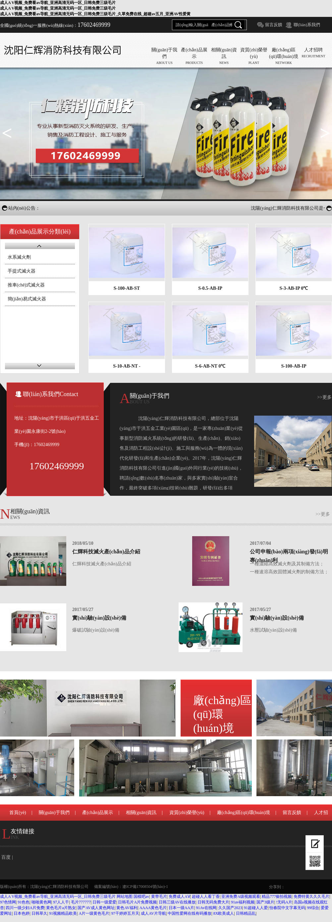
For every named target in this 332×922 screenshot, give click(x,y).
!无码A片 (284, 902)
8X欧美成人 (223, 913)
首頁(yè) (17, 812)
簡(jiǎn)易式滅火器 (27, 298)
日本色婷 (21, 913)
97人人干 (61, 902)
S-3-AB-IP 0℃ (294, 288)
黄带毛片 (159, 896)
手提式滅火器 (21, 271)
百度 (6, 857)
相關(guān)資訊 (141, 812)
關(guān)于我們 (54, 812)
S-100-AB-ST (127, 288)
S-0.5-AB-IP (210, 288)
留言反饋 (273, 24)
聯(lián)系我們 (307, 24)
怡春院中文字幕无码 (287, 907)
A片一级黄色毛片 (94, 913)
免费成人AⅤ (179, 896)
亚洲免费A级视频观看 (240, 896)
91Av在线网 (206, 907)
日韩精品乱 (246, 913)
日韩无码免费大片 (213, 902)
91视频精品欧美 (63, 913)
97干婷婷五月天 (125, 913)
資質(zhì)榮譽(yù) (186, 812)
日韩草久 (39, 913)
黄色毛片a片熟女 (61, 907)
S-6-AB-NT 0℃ (210, 366)
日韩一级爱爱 (104, 902)
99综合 (313, 907)
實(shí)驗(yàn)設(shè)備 (99, 618)
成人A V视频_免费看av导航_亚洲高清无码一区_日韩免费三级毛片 (58, 896)
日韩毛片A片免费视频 (137, 902)
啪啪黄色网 (41, 902)
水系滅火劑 (19, 257)
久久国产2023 (230, 907)
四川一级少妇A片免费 (25, 907)
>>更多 (324, 397)
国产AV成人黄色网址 (96, 907)
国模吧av (141, 896)
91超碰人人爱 (256, 907)
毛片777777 (81, 902)
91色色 (23, 902)
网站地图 (125, 896)
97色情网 (8, 902)
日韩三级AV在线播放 (177, 902)
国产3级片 (265, 902)
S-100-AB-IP (293, 366)
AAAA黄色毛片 (153, 907)
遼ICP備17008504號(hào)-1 (145, 886)
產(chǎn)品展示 (97, 812)
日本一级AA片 (181, 907)
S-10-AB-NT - (126, 366)
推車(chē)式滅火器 (26, 284)
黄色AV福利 (127, 907)
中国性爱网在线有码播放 (189, 913)
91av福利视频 (242, 902)
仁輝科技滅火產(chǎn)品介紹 (106, 551)
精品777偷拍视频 (277, 896)
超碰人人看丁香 (206, 896)
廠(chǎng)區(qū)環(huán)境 (222, 715)
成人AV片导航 (153, 913)
